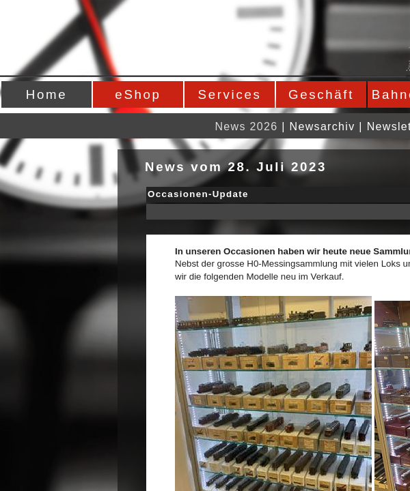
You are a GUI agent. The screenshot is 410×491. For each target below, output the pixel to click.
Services (230, 94)
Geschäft (321, 94)
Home (46, 94)
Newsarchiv (322, 126)
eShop (138, 94)
